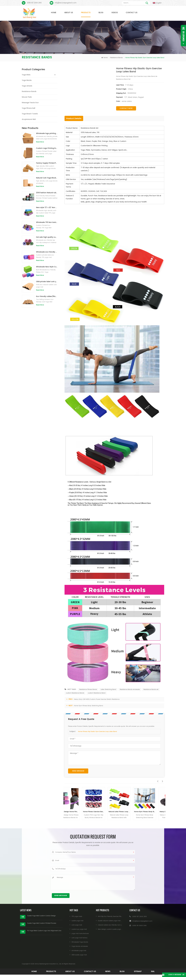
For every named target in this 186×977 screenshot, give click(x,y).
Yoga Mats (26, 74)
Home (53, 12)
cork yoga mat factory (79, 938)
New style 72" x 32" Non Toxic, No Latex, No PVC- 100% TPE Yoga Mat (46, 207)
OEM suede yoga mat (79, 955)
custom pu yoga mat (79, 929)
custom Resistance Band (96, 693)
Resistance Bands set (151, 689)
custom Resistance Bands (75, 693)
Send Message (78, 771)
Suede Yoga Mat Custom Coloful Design (41, 916)
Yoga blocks (27, 80)
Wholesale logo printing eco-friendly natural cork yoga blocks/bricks (46, 133)
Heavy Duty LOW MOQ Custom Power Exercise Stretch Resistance (96, 699)
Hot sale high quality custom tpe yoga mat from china (46, 237)
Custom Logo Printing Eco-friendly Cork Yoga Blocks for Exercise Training (46, 148)
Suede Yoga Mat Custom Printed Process (41, 923)
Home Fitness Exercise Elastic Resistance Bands (101, 812)
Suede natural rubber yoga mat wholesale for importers (117, 921)
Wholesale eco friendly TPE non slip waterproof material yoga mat (46, 252)
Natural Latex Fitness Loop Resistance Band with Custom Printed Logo (127, 812)
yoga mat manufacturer (80, 933)
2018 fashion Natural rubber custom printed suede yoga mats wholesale (46, 192)
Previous (157, 780)
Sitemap (139, 971)
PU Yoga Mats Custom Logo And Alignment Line (44, 930)
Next (162, 780)
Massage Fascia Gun (30, 102)
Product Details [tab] (73, 118)
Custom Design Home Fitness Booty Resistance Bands (76, 812)
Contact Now (126, 108)
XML (155, 971)
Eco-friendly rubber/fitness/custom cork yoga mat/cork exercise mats (46, 296)
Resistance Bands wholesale (130, 689)
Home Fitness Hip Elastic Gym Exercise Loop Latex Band (97, 731)
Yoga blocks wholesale (80, 946)
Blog (101, 12)
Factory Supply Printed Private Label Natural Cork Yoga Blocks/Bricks (46, 163)
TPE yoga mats (77, 916)
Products (86, 12)
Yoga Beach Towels (30, 113)
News (108, 971)
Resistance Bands (116, 58)
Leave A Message (172, 975)
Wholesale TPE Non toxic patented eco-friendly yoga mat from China (46, 222)
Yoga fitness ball (28, 108)
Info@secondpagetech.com (65, 3)
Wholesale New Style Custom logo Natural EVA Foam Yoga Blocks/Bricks (46, 266)
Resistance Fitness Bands (88, 689)
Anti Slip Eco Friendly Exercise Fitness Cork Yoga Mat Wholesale (120, 916)
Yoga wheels (27, 86)
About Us (68, 12)
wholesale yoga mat (79, 950)
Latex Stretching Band (108, 689)
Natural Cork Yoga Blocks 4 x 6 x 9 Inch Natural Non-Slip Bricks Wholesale (46, 178)
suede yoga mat (77, 921)
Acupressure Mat (29, 119)
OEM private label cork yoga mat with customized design (46, 281)
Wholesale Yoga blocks (80, 942)
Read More (40, 142)
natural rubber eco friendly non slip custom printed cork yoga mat (121, 925)
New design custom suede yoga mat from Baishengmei (117, 929)
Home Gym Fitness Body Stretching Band (88, 706)
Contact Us (131, 12)
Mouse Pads (27, 97)
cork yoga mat (77, 925)
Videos (114, 12)
